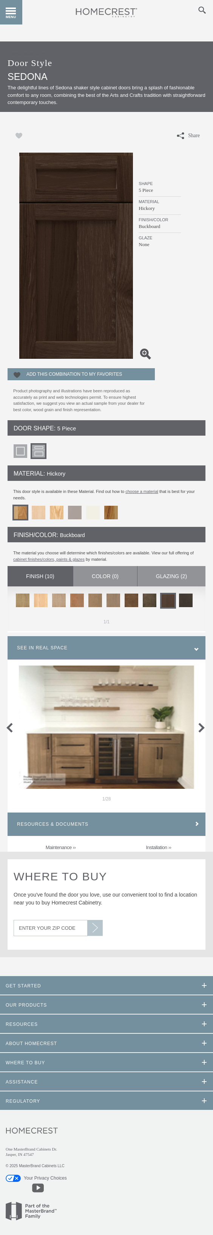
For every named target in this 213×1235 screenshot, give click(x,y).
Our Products (26, 1005)
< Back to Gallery (27, 54)
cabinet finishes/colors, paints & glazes (49, 559)
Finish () (40, 576)
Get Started (23, 986)
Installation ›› (158, 847)
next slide (203, 726)
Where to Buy (60, 876)
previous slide (14, 726)
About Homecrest (31, 1043)
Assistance (22, 1082)
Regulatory (23, 1101)
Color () (105, 576)
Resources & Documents (52, 824)
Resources (22, 1024)
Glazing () (171, 576)
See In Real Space (42, 647)
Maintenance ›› (61, 847)
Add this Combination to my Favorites (74, 374)
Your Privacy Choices (36, 1178)
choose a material (141, 491)
